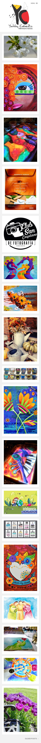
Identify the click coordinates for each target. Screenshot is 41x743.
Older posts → (32, 739)
